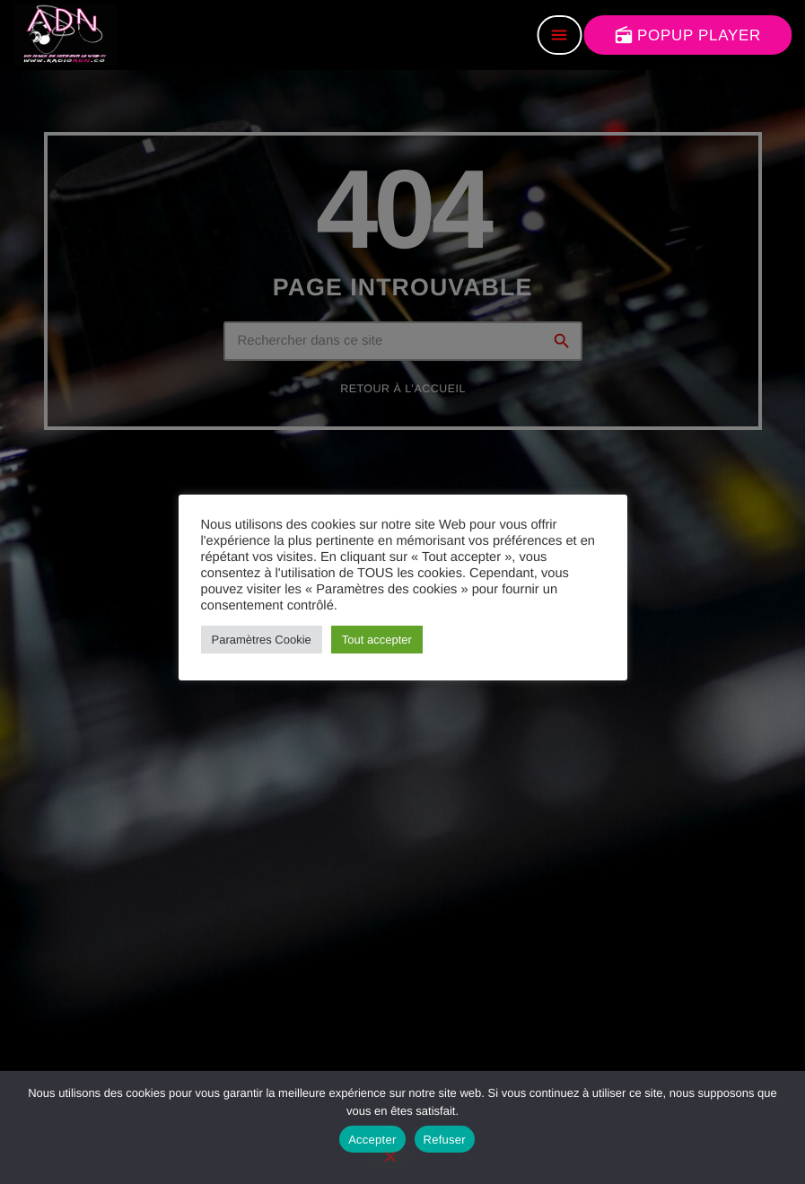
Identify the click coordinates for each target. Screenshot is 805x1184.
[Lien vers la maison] (65, 35)
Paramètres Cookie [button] (261, 639)
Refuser (445, 1139)
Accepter (372, 1139)
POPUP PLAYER (687, 35)
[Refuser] (389, 1158)
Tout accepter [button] (377, 639)
